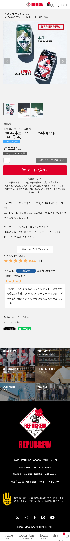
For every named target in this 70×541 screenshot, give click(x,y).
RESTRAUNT (25, 467)
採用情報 (38, 474)
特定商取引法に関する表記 (23, 481)
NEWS (37, 467)
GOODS (37, 460)
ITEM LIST (26, 460)
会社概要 (28, 474)
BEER (14, 14)
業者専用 (17, 474)
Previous (7, 61)
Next (63, 61)
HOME (6, 14)
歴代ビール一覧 (50, 460)
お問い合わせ (51, 474)
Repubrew (24, 14)
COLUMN (46, 467)
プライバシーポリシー (48, 481)
